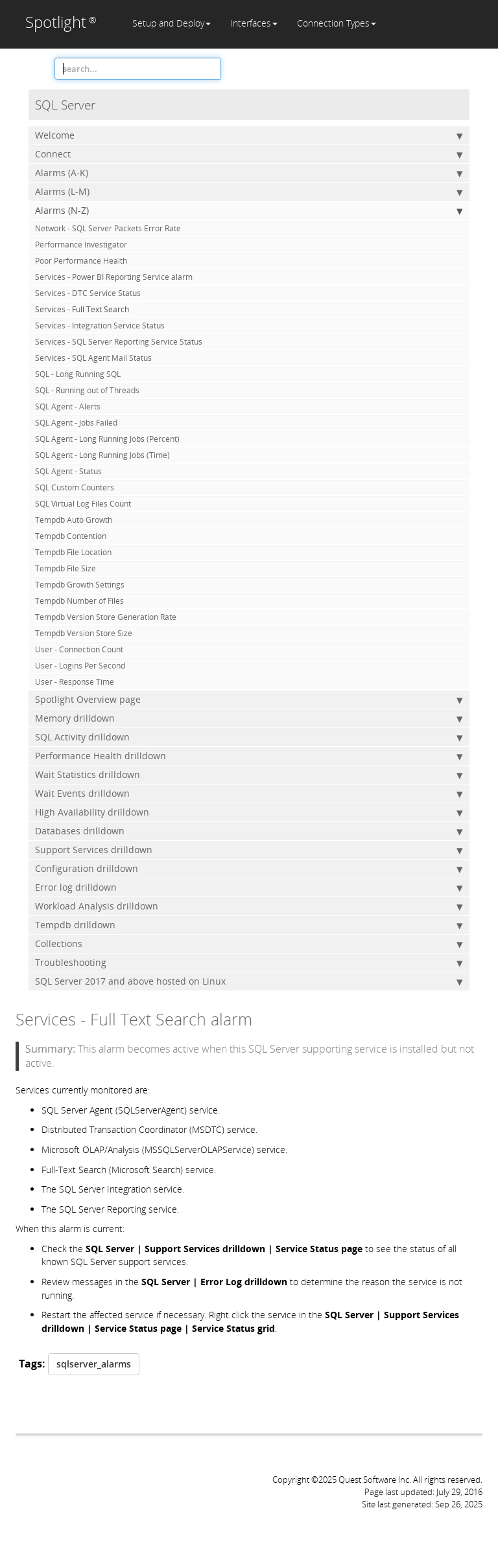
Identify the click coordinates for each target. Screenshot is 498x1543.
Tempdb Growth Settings (79, 584)
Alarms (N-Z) (249, 210)
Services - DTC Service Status (88, 293)
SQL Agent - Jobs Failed (76, 422)
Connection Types (336, 23)
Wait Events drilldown (249, 793)
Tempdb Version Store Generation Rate (105, 617)
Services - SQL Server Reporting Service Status (118, 341)
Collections (249, 943)
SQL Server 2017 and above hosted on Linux (249, 981)
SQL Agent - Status (68, 471)
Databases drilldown (249, 831)
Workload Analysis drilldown (249, 906)
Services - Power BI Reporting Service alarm (114, 276)
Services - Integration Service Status (100, 325)
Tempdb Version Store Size (83, 633)
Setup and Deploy (171, 23)
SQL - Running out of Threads (87, 390)
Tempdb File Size (65, 568)
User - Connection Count (79, 649)
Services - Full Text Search (82, 309)
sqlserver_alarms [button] (93, 1364)
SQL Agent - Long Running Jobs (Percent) (107, 438)
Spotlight (61, 21)
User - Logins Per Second (80, 665)
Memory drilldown (249, 718)
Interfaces (254, 23)
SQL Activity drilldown (249, 737)
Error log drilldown (249, 887)
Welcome (249, 135)
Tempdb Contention (70, 536)
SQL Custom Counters (74, 487)
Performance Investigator (81, 244)
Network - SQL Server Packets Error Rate (108, 228)
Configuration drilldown (249, 868)
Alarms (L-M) (249, 191)
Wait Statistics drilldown (249, 774)
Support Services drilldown (249, 849)
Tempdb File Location (73, 552)
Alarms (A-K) (249, 172)
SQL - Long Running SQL (78, 374)
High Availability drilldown (249, 812)
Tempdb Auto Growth (73, 519)
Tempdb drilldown (249, 925)
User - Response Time (74, 681)
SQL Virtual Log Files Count (83, 503)
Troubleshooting (249, 962)
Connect (249, 154)
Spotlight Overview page (249, 699)
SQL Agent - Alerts (68, 406)
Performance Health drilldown (249, 755)
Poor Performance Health (81, 260)
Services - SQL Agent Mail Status (93, 357)
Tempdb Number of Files (79, 600)
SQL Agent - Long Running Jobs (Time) (102, 455)
